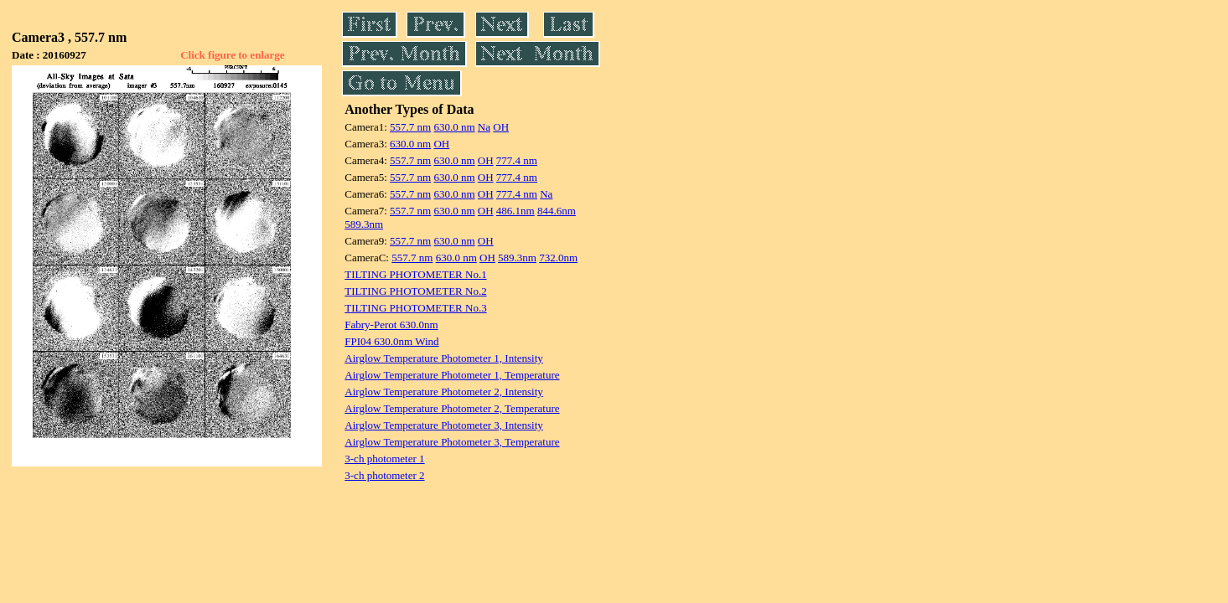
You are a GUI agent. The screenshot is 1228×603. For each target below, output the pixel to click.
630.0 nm (453, 127)
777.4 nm (516, 160)
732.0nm (558, 257)
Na (484, 127)
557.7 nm (410, 127)
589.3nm (364, 224)
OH (501, 127)
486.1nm (515, 210)
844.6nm (556, 210)
